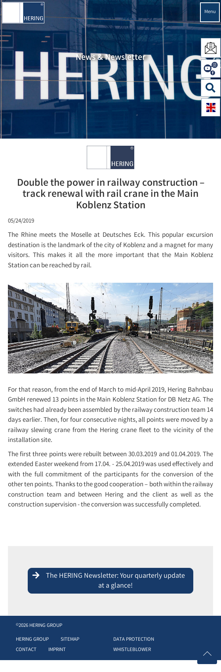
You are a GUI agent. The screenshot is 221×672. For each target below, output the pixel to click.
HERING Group (32, 639)
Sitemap (70, 639)
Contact (26, 650)
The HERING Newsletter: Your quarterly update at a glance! (115, 581)
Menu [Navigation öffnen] (210, 12)
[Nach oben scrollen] (207, 654)
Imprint (57, 650)
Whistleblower (132, 650)
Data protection (133, 639)
